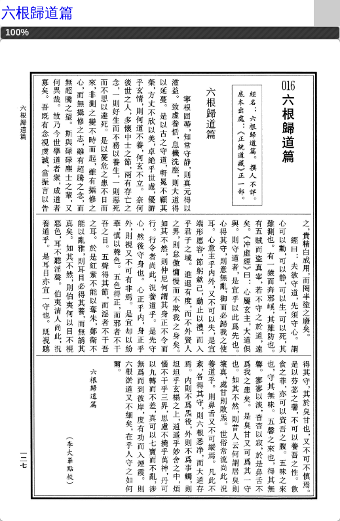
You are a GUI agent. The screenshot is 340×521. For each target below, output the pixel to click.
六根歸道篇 (37, 13)
